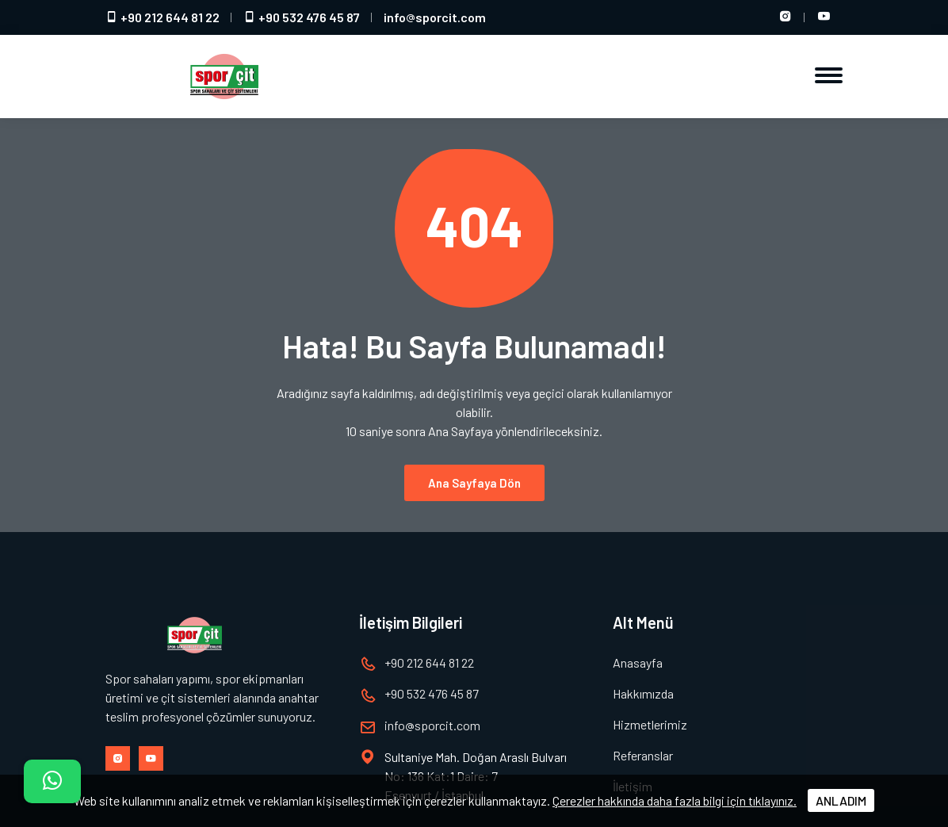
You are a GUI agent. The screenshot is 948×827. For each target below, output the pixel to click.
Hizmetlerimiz (650, 724)
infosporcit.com (435, 17)
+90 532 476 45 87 (301, 17)
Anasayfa (638, 662)
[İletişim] (52, 781)
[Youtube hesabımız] (823, 17)
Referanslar (643, 755)
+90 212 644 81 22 (162, 17)
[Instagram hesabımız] (785, 17)
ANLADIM (841, 800)
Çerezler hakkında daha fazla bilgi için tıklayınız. (674, 800)
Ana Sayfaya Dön (474, 483)
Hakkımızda (643, 693)
